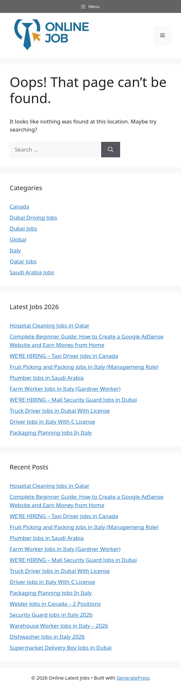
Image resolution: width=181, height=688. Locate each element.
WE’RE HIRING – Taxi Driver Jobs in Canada (64, 355)
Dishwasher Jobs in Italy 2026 (47, 636)
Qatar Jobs (23, 261)
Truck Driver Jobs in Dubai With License (60, 410)
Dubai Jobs (23, 228)
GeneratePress (133, 677)
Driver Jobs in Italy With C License (52, 421)
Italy (15, 250)
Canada (19, 206)
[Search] (110, 149)
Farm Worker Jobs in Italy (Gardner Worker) (65, 388)
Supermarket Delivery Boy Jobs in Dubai (60, 647)
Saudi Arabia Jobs (32, 272)
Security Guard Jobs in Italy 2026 (51, 614)
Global (18, 239)
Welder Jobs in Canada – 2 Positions (55, 603)
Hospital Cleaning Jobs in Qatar (50, 325)
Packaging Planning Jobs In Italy (51, 432)
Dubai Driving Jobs (33, 217)
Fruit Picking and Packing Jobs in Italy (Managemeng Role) (84, 366)
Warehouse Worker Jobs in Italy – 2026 (59, 625)
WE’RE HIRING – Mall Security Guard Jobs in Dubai (73, 399)
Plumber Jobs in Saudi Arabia (47, 377)
